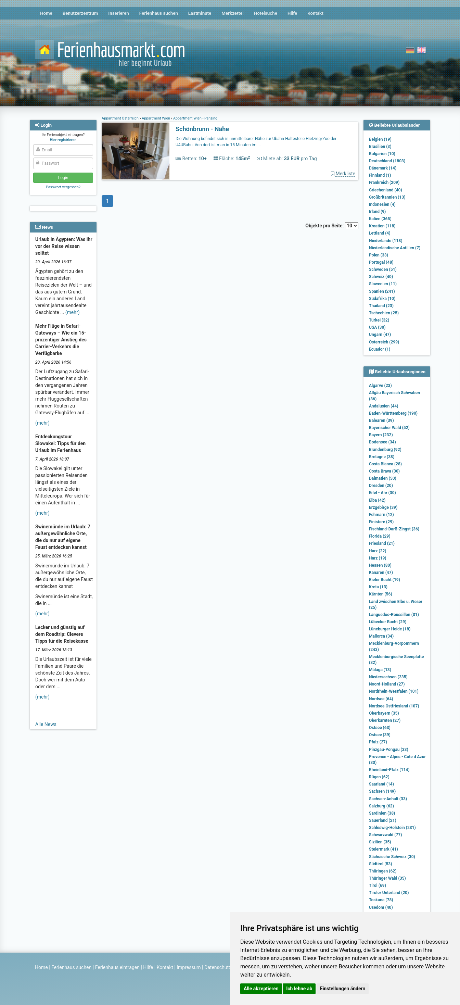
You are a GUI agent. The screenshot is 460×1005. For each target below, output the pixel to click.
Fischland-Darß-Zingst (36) (394, 529)
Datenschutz (217, 967)
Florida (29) (379, 536)
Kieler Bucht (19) (384, 579)
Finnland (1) (380, 175)
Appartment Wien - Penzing (194, 118)
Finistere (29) (381, 521)
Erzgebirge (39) (383, 507)
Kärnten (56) (380, 594)
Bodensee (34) (382, 442)
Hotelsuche (265, 13)
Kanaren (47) (381, 572)
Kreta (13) (378, 587)
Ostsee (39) (380, 734)
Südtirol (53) (380, 864)
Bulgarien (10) (382, 153)
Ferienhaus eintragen (117, 967)
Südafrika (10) (382, 298)
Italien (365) (380, 218)
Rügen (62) (379, 777)
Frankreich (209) (384, 182)
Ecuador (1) (379, 349)
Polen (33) (378, 255)
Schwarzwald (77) (385, 834)
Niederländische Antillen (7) (394, 248)
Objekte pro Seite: (331, 225)
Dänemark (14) (382, 168)
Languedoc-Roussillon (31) (394, 614)
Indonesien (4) (382, 204)
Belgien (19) (380, 139)
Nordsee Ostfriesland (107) (394, 706)
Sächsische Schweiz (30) (392, 856)
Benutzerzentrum (80, 13)
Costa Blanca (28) (385, 464)
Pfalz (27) (378, 742)
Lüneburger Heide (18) (389, 629)
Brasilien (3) (380, 146)
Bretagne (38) (381, 456)
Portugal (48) (381, 262)
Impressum (189, 967)
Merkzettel (232, 13)
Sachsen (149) (382, 791)
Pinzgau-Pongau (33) (388, 749)
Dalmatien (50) (382, 478)
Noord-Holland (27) (387, 684)
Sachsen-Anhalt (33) (388, 798)
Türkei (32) (379, 320)
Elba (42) (377, 500)
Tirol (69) (377, 885)
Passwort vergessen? (63, 187)
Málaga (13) (380, 669)
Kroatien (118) (382, 226)
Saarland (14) (381, 784)
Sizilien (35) (380, 842)
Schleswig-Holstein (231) (392, 827)
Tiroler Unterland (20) (389, 892)
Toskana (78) (381, 899)
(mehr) (72, 312)
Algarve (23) (380, 385)
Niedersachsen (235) (388, 677)
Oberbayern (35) (384, 713)
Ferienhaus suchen (158, 13)
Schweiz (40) (381, 276)
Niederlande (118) (385, 240)
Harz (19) (377, 558)
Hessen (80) (380, 565)
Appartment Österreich (121, 118)
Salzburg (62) (381, 806)
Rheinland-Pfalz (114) (389, 769)
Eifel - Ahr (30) (382, 492)
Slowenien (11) (383, 283)
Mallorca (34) (381, 636)
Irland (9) (377, 211)
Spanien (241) (382, 291)
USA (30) (377, 327)
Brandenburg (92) (385, 449)
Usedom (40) (381, 907)
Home (46, 13)
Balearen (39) (381, 420)
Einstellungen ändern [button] (343, 988)
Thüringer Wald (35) (387, 878)
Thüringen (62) (382, 871)
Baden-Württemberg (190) (393, 413)
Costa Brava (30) (384, 471)
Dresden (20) (381, 485)
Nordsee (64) (381, 698)
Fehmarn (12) (381, 514)
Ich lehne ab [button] (299, 988)
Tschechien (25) (384, 313)
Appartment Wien (156, 118)
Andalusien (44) (383, 406)
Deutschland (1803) (387, 161)
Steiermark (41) (383, 849)
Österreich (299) (384, 342)
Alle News (45, 724)
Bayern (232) (381, 434)
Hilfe (292, 13)
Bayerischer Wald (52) (389, 427)
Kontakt (315, 13)
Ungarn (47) (380, 334)
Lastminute (199, 13)
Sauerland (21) (382, 820)
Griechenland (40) (385, 190)
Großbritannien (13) (387, 197)
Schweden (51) (383, 269)
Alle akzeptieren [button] (261, 988)
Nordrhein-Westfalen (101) (394, 691)
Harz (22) (377, 551)
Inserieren (118, 13)
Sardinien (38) (382, 813)
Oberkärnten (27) (384, 720)
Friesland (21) (382, 543)
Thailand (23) (381, 305)
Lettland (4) (379, 233)
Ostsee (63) (380, 727)
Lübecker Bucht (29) (387, 621)
